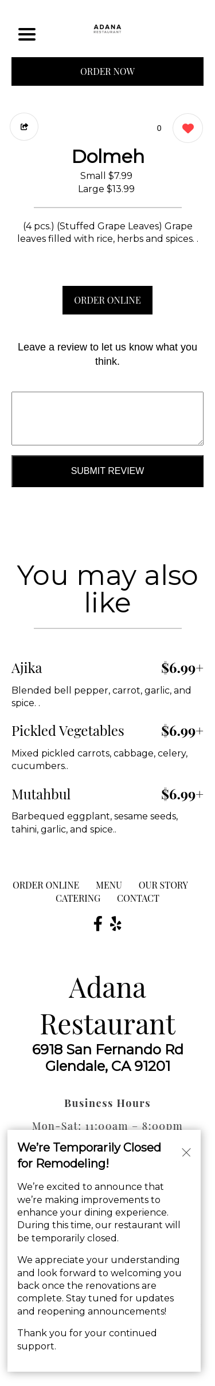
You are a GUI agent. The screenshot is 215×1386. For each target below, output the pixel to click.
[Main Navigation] (27, 34)
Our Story (163, 885)
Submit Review (107, 471)
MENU (109, 885)
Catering (78, 898)
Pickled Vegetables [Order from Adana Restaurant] (67, 730)
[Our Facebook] (98, 923)
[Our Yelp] (116, 923)
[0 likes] (185, 129)
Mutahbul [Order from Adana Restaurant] (41, 793)
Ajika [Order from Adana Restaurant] (26, 667)
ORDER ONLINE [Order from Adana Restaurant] (46, 885)
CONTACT (138, 898)
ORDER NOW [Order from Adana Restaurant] (107, 71)
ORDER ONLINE (107, 300)
